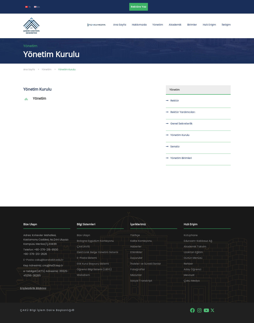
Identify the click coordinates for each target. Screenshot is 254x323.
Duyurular (136, 258)
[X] (212, 310)
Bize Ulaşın (83, 235)
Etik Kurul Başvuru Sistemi (93, 264)
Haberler (136, 246)
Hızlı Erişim (209, 25)
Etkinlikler (136, 252)
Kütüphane (191, 235)
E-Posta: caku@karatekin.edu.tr (43, 260)
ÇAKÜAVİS (83, 246)
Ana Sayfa (119, 25)
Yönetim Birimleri (181, 158)
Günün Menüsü (193, 258)
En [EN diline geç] (37, 7)
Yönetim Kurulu (179, 135)
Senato (174, 146)
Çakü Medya (192, 281)
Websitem (83, 275)
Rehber (188, 264)
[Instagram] (199, 310)
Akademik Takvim (195, 246)
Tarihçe (135, 235)
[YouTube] (206, 310)
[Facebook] (193, 310)
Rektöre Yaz (138, 6)
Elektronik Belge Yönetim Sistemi (97, 252)
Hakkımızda (139, 25)
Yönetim (157, 25)
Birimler (192, 25)
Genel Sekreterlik (181, 123)
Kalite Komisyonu (141, 241)
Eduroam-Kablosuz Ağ (198, 241)
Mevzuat (189, 275)
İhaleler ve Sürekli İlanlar (145, 264)
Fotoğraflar (137, 269)
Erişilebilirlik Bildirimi (33, 288)
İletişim (226, 25)
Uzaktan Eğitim (193, 252)
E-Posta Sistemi (87, 258)
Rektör (174, 100)
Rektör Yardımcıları (182, 112)
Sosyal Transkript (141, 281)
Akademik (175, 25)
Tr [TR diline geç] (28, 7)
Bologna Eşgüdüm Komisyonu (95, 241)
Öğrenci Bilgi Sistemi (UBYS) (94, 269)
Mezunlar (136, 275)
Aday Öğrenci (192, 269)
